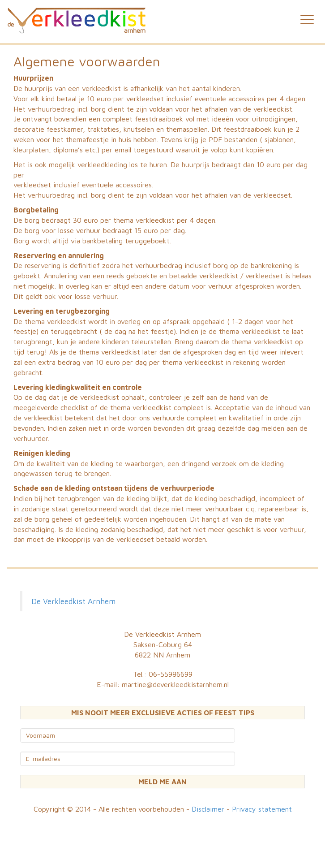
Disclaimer (208, 809)
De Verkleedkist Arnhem (73, 601)
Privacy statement (262, 809)
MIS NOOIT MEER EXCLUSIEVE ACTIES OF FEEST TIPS (162, 713)
